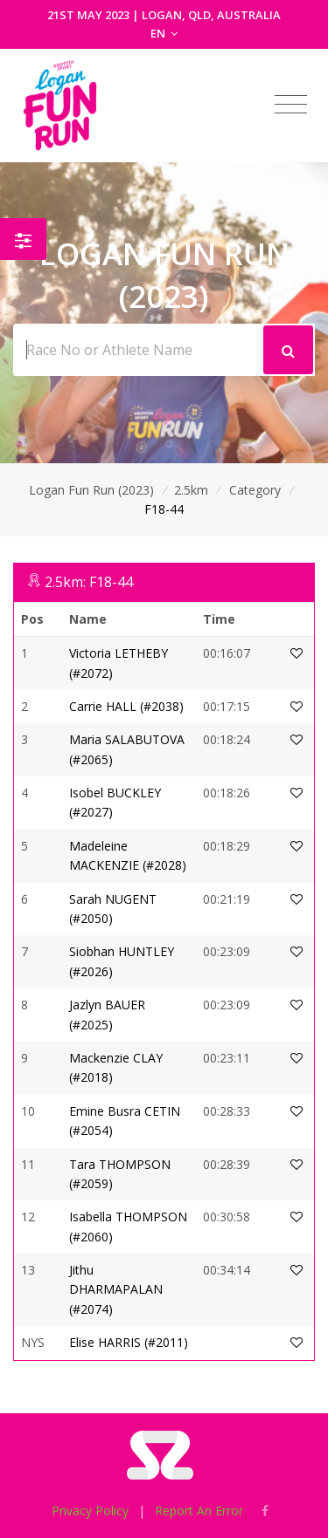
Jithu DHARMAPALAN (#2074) (116, 1289)
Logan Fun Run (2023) (91, 490)
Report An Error (199, 1510)
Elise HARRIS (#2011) (128, 1342)
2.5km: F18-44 (89, 581)
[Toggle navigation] (291, 105)
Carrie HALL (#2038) (126, 706)
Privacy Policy (90, 1510)
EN (164, 33)
